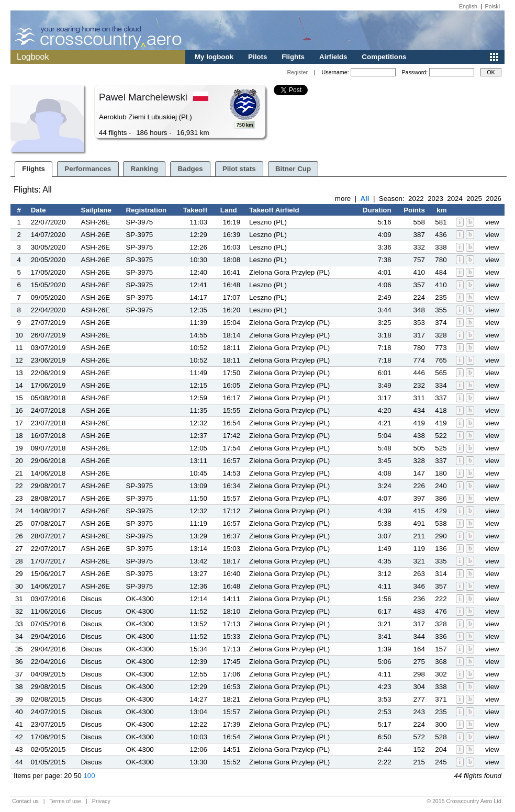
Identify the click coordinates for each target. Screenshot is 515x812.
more (343, 198)
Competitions (384, 57)
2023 (435, 198)
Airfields (333, 57)
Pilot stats (239, 169)
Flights (293, 57)
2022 (416, 198)
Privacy (101, 801)
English (468, 6)
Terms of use (65, 801)
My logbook (214, 57)
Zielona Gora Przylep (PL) (289, 272)
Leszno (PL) (268, 222)
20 (68, 776)
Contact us (25, 801)
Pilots (257, 57)
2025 (474, 198)
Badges (190, 169)
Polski (492, 6)
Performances (87, 169)
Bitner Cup (293, 169)
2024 (455, 198)
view (492, 222)
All (364, 198)
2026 (493, 198)
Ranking (145, 169)
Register (297, 72)
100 (89, 776)
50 (78, 776)
